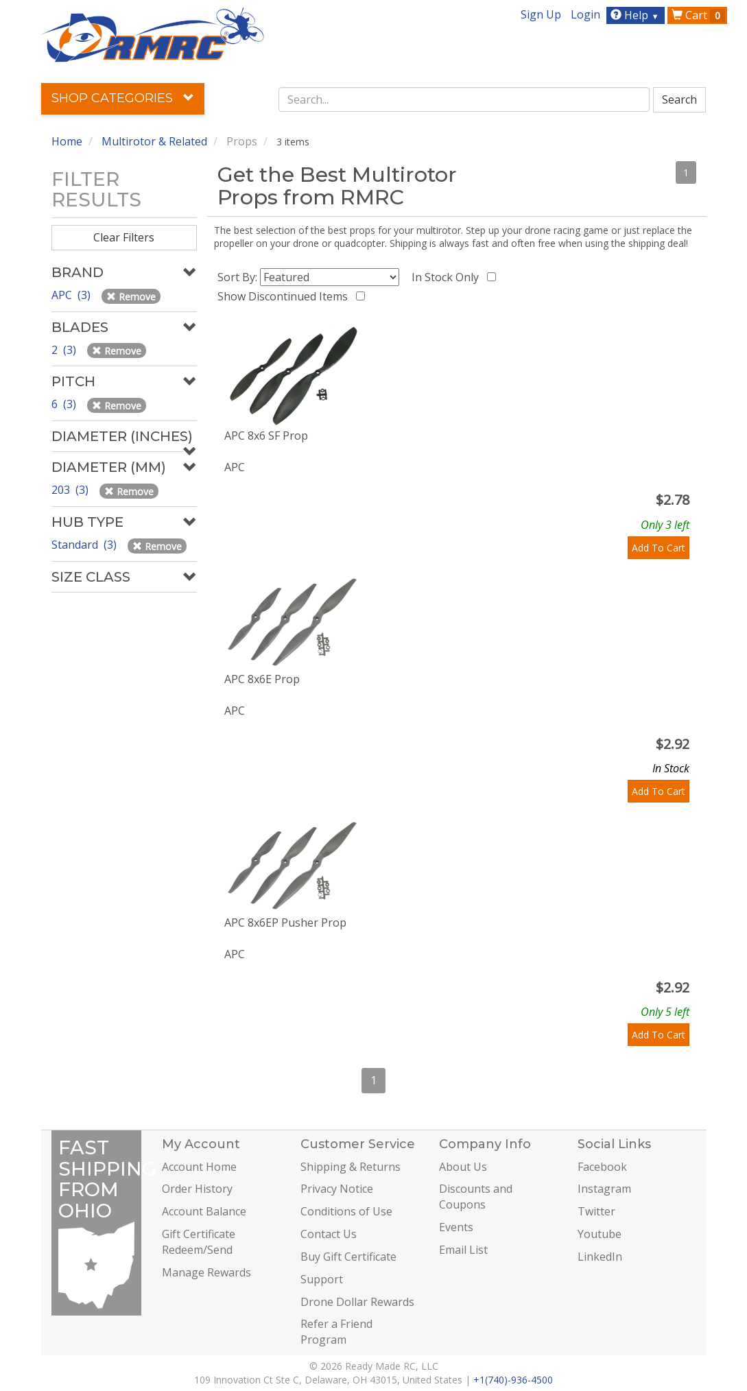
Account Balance (204, 1211)
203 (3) (71, 489)
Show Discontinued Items (285, 296)
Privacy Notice (336, 1188)
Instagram (604, 1188)
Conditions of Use (346, 1211)
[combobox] (464, 99)
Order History (197, 1188)
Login (585, 14)
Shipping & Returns (350, 1166)
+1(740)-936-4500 (513, 1379)
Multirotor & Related (154, 141)
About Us (463, 1166)
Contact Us (328, 1233)
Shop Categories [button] (122, 98)
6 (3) (65, 404)
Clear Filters (123, 237)
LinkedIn (600, 1256)
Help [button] (636, 15)
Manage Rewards (206, 1272)
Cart (698, 15)
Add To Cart (658, 547)
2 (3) (65, 349)
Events (456, 1227)
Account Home (199, 1166)
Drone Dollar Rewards (357, 1301)
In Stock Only (448, 277)
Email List (463, 1249)
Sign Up (541, 14)
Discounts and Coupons (475, 1196)
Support (321, 1279)
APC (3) (72, 294)
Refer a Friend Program (336, 1331)
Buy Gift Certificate (348, 1256)
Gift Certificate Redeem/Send (198, 1241)
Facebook (602, 1166)
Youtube (599, 1233)
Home (66, 141)
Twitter (596, 1211)
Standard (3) (85, 544)
